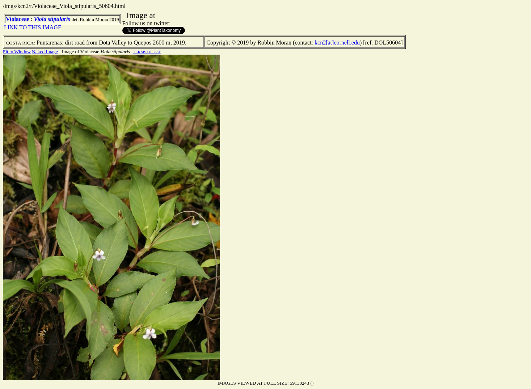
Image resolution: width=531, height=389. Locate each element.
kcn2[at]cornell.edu (337, 42)
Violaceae (17, 19)
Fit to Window (17, 51)
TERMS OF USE (147, 52)
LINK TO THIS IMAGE (33, 27)
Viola (40, 19)
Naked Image (45, 51)
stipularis (59, 19)
